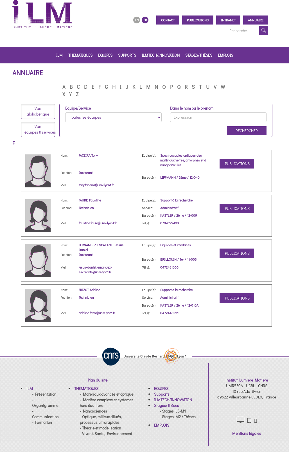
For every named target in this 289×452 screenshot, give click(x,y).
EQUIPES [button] (105, 55)
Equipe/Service (78, 108)
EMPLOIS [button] (225, 55)
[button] (29, 388)
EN (137, 20)
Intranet (228, 20)
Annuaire (255, 20)
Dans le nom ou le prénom (191, 108)
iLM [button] (59, 55)
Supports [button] (127, 55)
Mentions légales (246, 433)
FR (145, 20)
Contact (168, 20)
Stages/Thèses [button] (198, 55)
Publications (198, 20)
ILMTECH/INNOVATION (161, 55)
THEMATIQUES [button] (80, 55)
